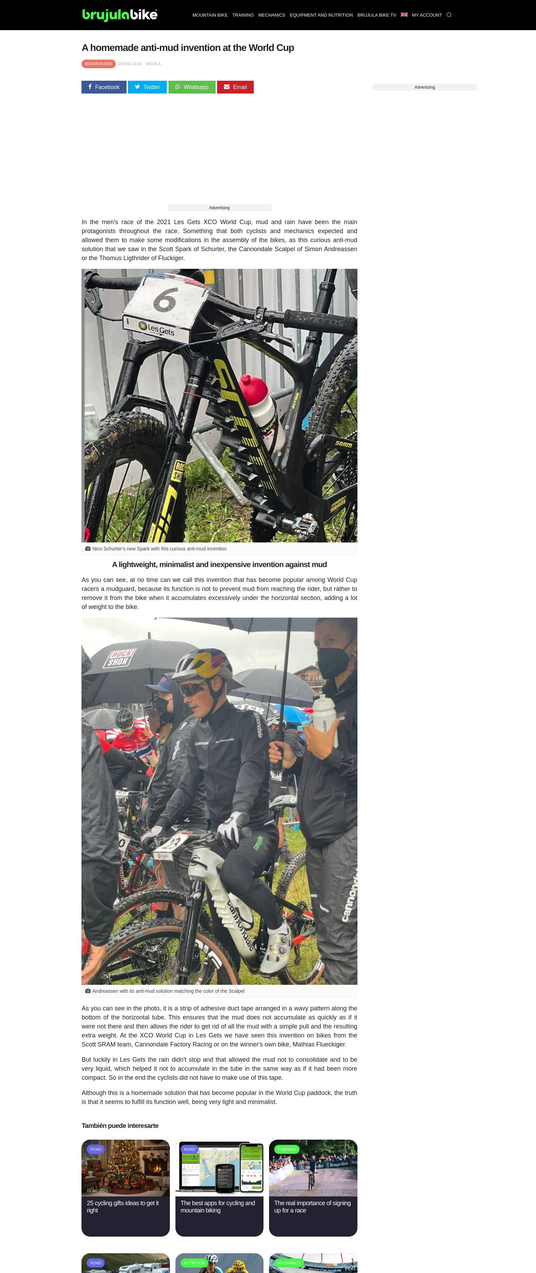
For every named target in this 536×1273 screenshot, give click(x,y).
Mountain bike (210, 15)
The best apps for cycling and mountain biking (218, 1207)
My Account (427, 15)
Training (243, 15)
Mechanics (271, 15)
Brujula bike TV (376, 15)
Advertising (219, 207)
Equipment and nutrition (321, 15)
